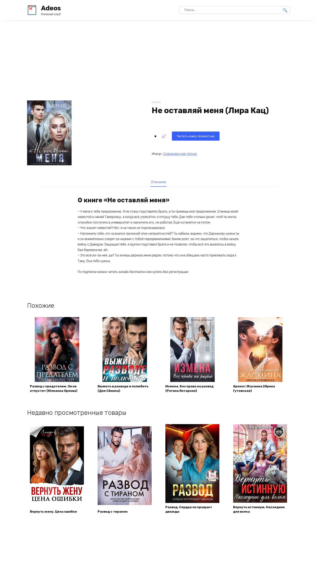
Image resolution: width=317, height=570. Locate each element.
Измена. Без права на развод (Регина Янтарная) (190, 389)
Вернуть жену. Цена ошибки (54, 512)
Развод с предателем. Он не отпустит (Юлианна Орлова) (54, 389)
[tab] (158, 182)
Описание (158, 182)
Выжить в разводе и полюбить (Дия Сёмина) (124, 389)
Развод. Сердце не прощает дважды (189, 510)
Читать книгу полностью (176, 136)
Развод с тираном (113, 512)
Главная (156, 102)
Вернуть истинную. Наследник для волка (259, 510)
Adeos (51, 8)
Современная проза (180, 154)
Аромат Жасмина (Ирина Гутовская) (254, 389)
